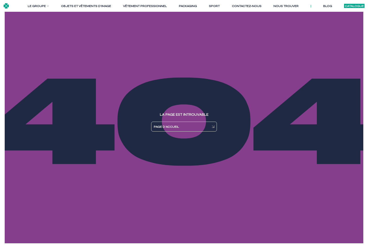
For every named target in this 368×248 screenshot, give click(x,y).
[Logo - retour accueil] (6, 6)
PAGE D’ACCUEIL (166, 126)
